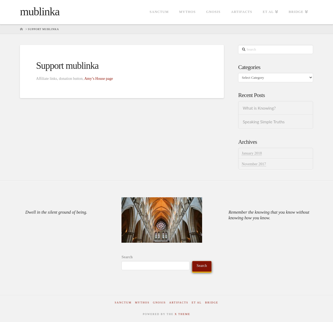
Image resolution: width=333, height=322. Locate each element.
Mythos (142, 302)
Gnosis (159, 302)
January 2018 (252, 153)
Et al (197, 302)
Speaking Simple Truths (264, 121)
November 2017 (254, 164)
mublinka (39, 11)
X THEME (182, 314)
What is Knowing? (259, 108)
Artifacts (178, 302)
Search (127, 257)
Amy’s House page (98, 79)
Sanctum (123, 302)
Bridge (211, 302)
